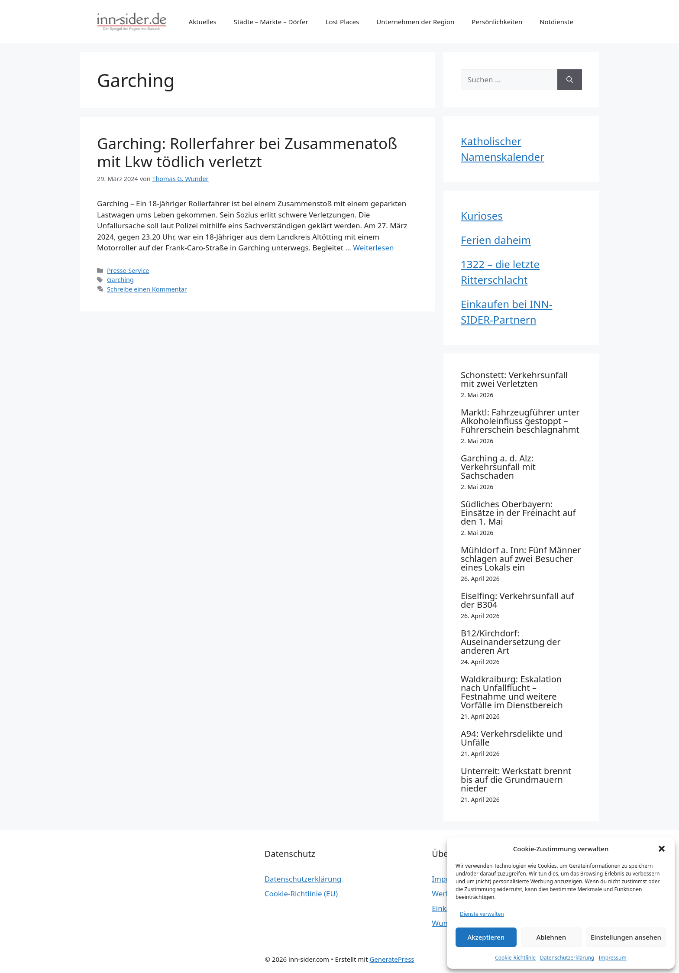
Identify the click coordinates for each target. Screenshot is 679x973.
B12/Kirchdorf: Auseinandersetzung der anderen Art (510, 641)
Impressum (612, 957)
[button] (661, 848)
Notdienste (556, 21)
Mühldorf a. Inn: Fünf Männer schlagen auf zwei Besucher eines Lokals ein (521, 558)
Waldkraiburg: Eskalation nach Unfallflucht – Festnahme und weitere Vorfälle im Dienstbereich (512, 692)
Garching (120, 280)
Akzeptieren (485, 937)
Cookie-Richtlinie (515, 957)
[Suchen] (569, 79)
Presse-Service (128, 270)
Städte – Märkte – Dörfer (271, 21)
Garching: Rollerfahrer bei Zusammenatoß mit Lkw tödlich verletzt (247, 152)
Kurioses (482, 215)
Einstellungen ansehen (626, 937)
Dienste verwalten (482, 914)
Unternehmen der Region (415, 21)
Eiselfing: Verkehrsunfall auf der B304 (517, 600)
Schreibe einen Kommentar (147, 289)
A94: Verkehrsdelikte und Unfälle (512, 738)
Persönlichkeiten (497, 21)
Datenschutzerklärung (567, 957)
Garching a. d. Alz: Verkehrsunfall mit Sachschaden (498, 466)
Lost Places (342, 21)
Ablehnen (551, 937)
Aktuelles (203, 21)
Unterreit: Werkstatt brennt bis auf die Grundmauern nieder (516, 779)
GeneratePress (391, 959)
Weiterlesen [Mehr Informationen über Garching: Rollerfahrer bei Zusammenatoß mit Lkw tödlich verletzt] (373, 248)
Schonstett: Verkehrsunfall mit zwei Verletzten (514, 379)
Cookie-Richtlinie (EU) (301, 893)
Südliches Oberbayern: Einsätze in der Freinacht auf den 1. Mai (518, 512)
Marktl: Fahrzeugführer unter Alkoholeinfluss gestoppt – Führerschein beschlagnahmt (520, 420)
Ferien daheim (496, 240)
